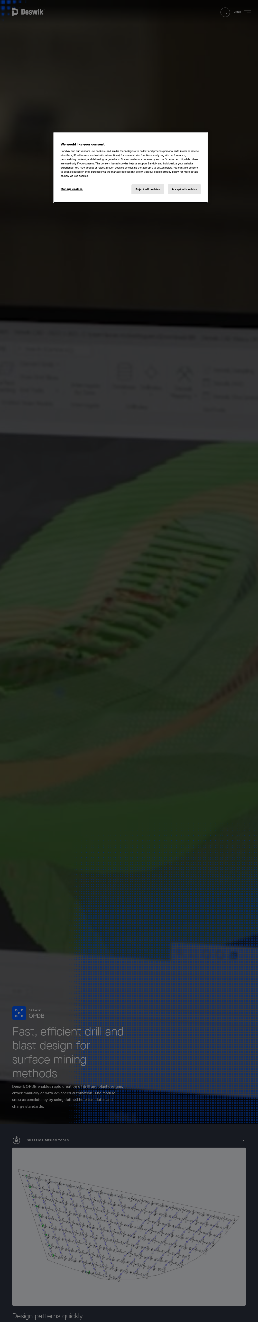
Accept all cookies (184, 189)
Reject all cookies (148, 189)
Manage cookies (72, 189)
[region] (130, 167)
